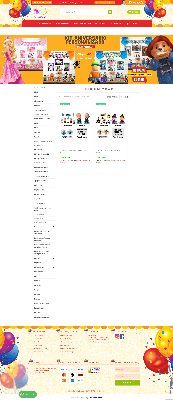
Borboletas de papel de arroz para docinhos (42, 252)
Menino (36, 97)
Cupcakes (37, 263)
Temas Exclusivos (40, 110)
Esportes (37, 137)
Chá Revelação (39, 101)
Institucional (39, 331)
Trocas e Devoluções (68, 352)
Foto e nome (38, 272)
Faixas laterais (39, 308)
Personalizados (116, 24)
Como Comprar (66, 335)
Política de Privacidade (69, 348)
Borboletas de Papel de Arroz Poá (42, 239)
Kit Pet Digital (38, 149)
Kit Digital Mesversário (42, 154)
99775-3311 (98, 337)
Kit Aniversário (44, 24)
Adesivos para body (41, 172)
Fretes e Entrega (66, 342)
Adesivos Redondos (41, 167)
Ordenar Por (112, 97)
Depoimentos (79, 30)
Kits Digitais (100, 24)
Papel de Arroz (94, 30)
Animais (37, 132)
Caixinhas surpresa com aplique (42, 209)
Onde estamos (39, 345)
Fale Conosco (110, 3)
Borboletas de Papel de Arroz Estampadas (42, 246)
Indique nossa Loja (40, 348)
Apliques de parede (40, 181)
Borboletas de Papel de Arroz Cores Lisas (42, 232)
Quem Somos (132, 24)
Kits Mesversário (62, 24)
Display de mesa (39, 190)
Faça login (48, 2)
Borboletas (38, 227)
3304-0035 (93, 335)
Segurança (65, 345)
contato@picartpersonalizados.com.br (101, 342)
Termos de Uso (66, 338)
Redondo (37, 312)
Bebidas (37, 299)
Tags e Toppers (39, 199)
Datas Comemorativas (42, 303)
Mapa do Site (38, 338)
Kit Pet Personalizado (82, 24)
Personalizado (39, 267)
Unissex (37, 276)
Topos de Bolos (39, 203)
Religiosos (37, 290)
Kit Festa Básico (39, 194)
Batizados (37, 106)
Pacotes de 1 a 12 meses (42, 119)
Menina (36, 92)
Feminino (37, 281)
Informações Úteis (68, 331)
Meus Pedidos (100, 3)
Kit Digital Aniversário (41, 159)
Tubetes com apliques (41, 176)
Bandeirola (38, 185)
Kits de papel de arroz (41, 317)
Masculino (37, 285)
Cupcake (37, 258)
